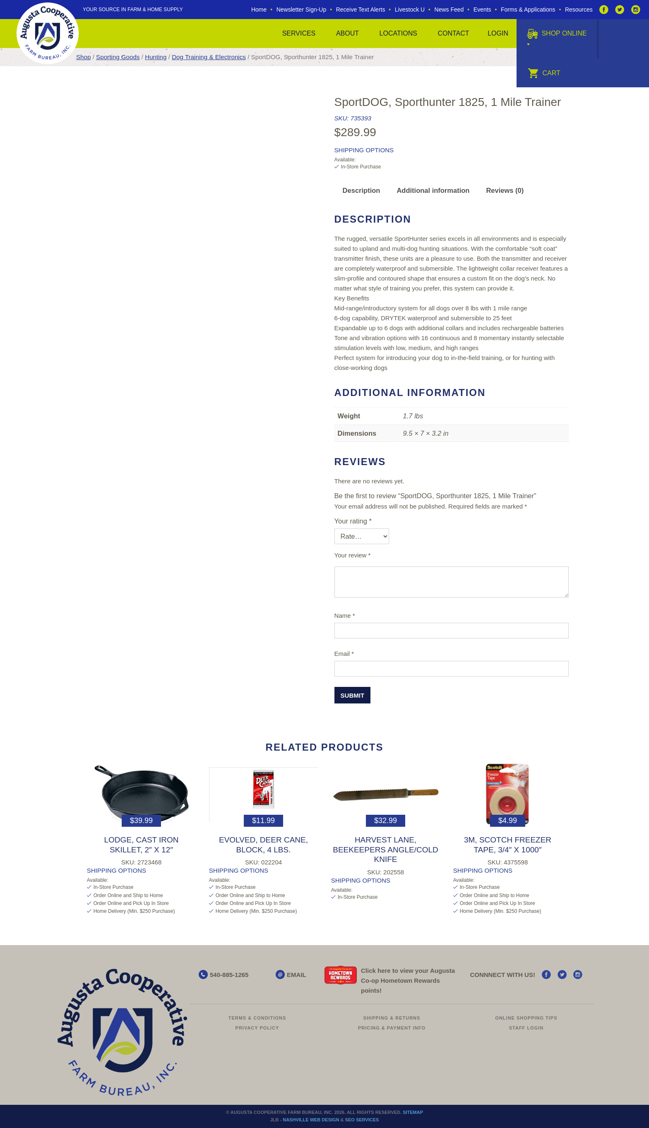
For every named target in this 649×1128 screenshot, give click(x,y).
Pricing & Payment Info (391, 1027)
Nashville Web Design (311, 1119)
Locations (398, 33)
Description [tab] (361, 190)
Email (344, 653)
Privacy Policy (257, 1027)
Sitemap (413, 1112)
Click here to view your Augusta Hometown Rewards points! (408, 980)
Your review (352, 555)
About (347, 33)
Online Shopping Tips (526, 1017)
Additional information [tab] (433, 190)
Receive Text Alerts (360, 9)
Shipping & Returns (392, 1017)
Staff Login (526, 1027)
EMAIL (296, 974)
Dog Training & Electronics (209, 56)
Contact (453, 33)
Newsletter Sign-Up (301, 9)
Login (498, 33)
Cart (544, 73)
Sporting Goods (117, 56)
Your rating (353, 521)
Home (259, 9)
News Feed (449, 9)
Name (344, 615)
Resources (579, 9)
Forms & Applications (528, 9)
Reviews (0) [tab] (505, 190)
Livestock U (410, 9)
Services (299, 33)
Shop (83, 56)
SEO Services (362, 1119)
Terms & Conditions (257, 1017)
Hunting (155, 56)
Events (482, 9)
